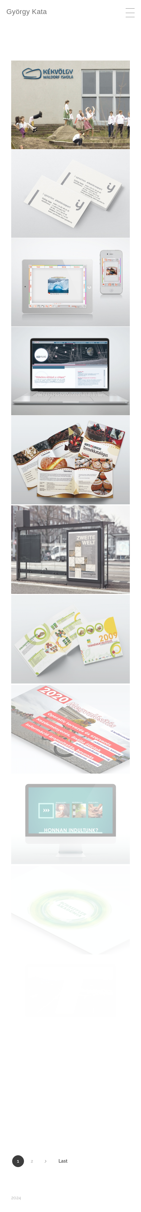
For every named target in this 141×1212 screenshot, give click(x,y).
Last (63, 1161)
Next (45, 1161)
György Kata (26, 12)
